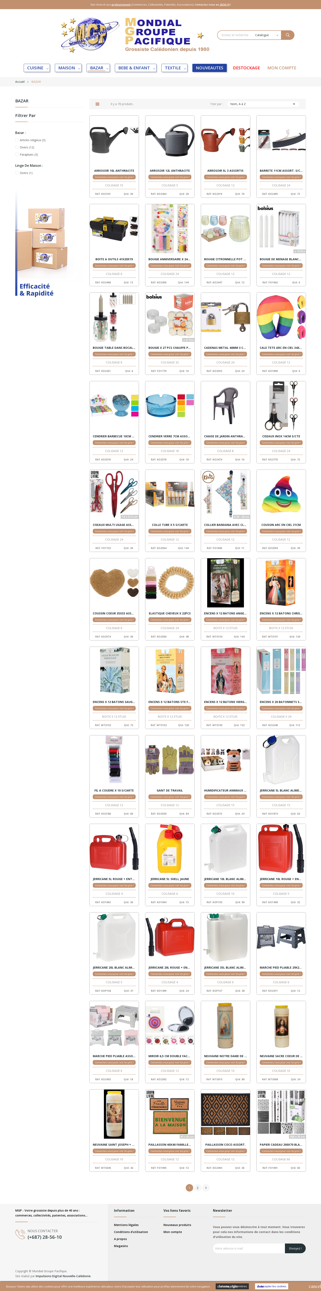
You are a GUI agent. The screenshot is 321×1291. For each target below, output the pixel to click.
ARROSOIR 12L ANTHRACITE (170, 171)
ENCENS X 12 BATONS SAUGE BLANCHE (114, 702)
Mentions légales (126, 1225)
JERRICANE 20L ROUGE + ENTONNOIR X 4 (169, 967)
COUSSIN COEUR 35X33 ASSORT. (114, 613)
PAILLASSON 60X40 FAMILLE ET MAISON (169, 1145)
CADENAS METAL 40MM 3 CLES (225, 348)
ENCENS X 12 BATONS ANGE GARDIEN (225, 613)
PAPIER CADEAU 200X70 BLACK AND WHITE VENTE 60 (281, 1145)
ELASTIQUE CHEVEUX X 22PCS (170, 613)
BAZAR (21, 101)
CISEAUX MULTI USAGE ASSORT (114, 525)
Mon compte (172, 1232)
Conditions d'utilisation (131, 1232)
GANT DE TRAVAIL (170, 790)
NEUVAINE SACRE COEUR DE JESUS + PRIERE (281, 1056)
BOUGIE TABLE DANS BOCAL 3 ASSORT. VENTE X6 (114, 348)
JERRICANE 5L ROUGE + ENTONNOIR (114, 879)
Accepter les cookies (271, 1286)
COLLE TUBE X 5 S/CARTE (170, 525)
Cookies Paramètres (232, 1286)
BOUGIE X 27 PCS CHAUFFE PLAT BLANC (169, 348)
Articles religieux (33, 140)
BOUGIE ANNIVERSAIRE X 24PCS (169, 259)
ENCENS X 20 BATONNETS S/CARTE (281, 702)
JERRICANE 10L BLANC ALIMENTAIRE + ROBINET (225, 879)
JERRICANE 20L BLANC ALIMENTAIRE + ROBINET (114, 967)
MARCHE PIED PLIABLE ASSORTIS (114, 1056)
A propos (120, 1239)
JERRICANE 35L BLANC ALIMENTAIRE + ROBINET (225, 967)
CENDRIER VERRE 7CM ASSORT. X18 (169, 436)
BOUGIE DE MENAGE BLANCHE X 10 (281, 259)
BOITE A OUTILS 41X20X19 (114, 259)
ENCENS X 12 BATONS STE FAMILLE (169, 702)
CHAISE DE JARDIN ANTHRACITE (225, 436)
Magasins (121, 1246)
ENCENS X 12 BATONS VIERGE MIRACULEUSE (225, 702)
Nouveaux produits (177, 1225)
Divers (27, 147)
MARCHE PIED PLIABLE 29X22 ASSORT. (281, 967)
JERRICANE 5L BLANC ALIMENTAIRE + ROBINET (281, 790)
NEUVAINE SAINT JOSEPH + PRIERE (114, 1145)
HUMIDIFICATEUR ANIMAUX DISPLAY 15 (225, 790)
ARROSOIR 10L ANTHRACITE (114, 171)
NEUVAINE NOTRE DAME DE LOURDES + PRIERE (225, 1056)
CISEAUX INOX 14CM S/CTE (281, 436)
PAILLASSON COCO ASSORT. (225, 1145)
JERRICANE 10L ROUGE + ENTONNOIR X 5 (281, 879)
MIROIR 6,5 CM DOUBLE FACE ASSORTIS (169, 1056)
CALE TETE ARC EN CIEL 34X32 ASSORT (281, 348)
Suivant (206, 1188)
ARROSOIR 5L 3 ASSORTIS (225, 171)
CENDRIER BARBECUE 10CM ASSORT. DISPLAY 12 (114, 436)
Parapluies (29, 154)
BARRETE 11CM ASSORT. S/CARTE (281, 171)
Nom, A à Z (263, 104)
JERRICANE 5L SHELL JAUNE (170, 879)
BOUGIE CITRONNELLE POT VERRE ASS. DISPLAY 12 (225, 259)
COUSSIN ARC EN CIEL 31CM (281, 525)
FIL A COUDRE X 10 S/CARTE (114, 790)
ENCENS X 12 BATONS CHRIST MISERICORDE (281, 613)
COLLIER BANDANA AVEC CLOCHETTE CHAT (225, 525)
